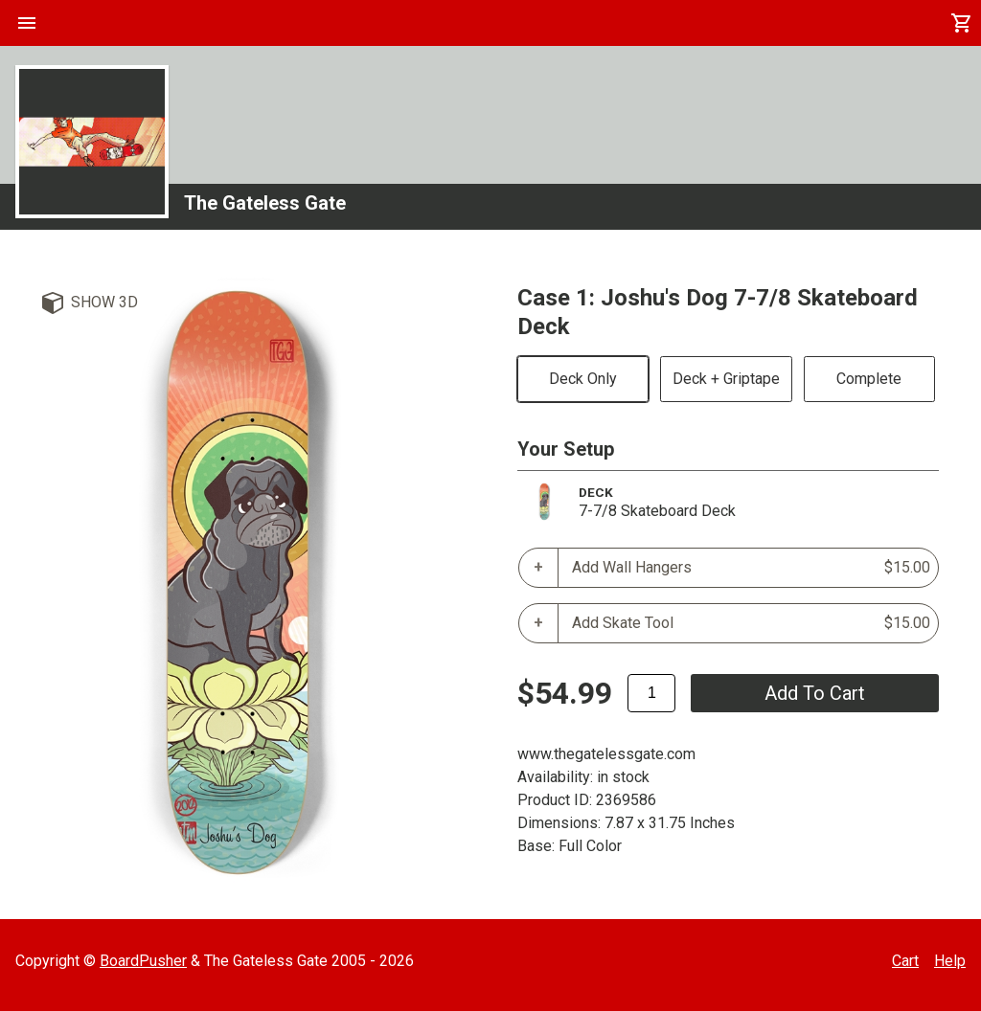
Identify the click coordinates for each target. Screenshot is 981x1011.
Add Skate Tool (751, 623)
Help (950, 961)
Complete (868, 379)
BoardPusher (143, 961)
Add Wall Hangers (751, 568)
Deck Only (583, 379)
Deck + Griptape (726, 379)
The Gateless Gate (265, 202)
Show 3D (104, 302)
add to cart (814, 693)
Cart (905, 961)
